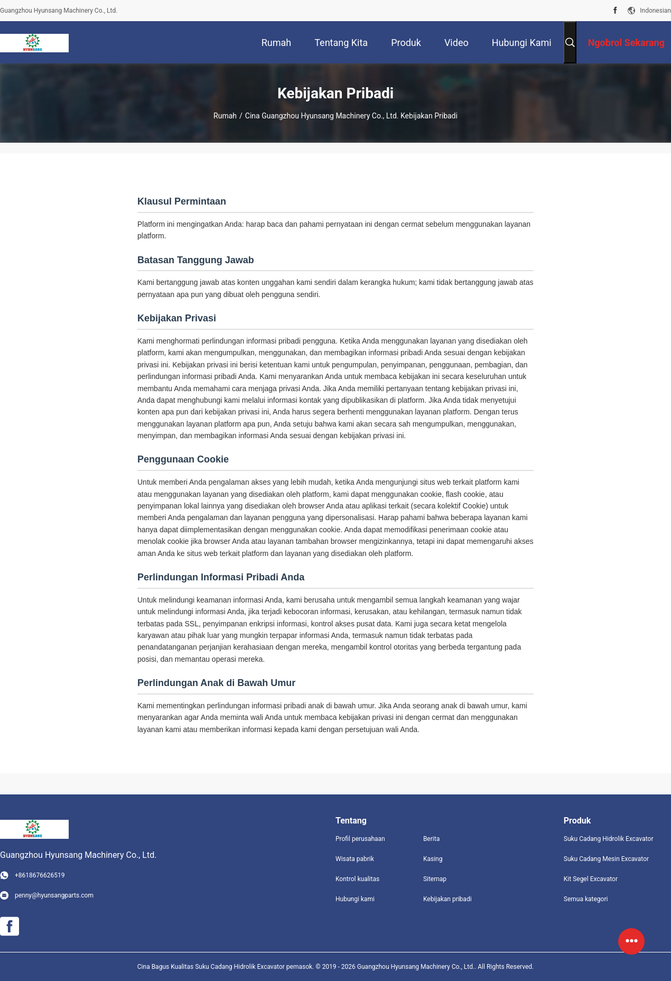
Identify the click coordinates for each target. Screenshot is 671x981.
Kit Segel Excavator (591, 879)
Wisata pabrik (355, 859)
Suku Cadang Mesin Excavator (606, 859)
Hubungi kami (355, 899)
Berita (431, 839)
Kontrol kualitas (357, 879)
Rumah (225, 116)
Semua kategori (586, 899)
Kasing (433, 859)
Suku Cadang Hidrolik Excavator (609, 839)
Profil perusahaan (360, 839)
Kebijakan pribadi (447, 899)
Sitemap (434, 879)
